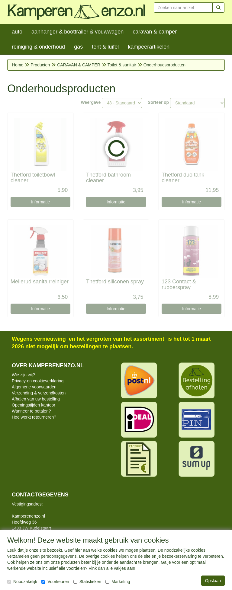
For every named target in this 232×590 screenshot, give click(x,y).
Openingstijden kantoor (33, 405)
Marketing (117, 581)
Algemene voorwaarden (34, 386)
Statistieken (87, 581)
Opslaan (213, 580)
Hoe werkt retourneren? (34, 417)
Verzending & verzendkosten (39, 393)
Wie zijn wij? (23, 374)
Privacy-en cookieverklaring (37, 380)
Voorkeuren (55, 581)
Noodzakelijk (22, 581)
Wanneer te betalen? (31, 411)
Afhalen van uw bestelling (36, 399)
